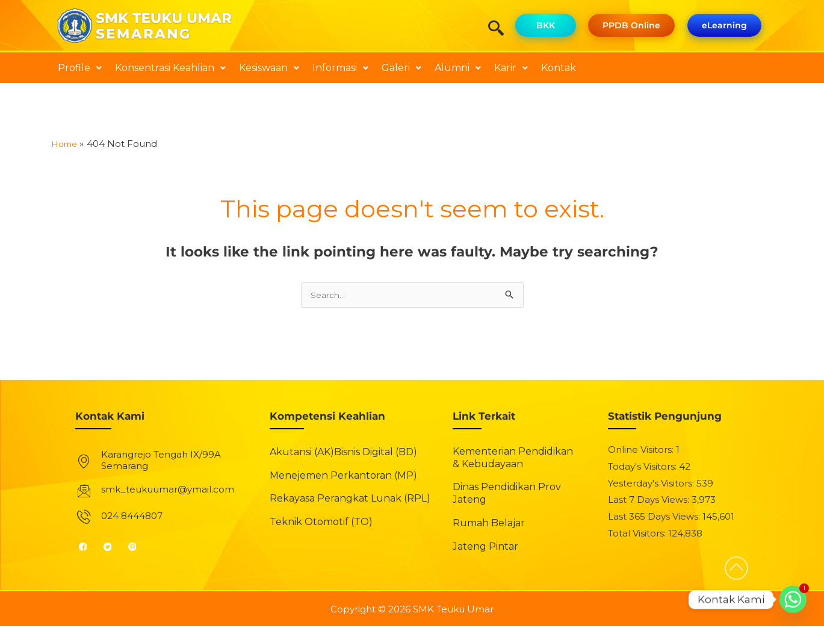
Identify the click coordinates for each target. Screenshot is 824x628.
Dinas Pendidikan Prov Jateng (507, 495)
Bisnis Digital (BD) (375, 453)
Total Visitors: (638, 535)
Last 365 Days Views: (655, 518)
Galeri (401, 67)
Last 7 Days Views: (650, 501)
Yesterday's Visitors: (652, 484)
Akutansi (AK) (302, 453)
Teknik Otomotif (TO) (321, 523)
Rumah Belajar (489, 524)
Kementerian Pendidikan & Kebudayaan (513, 459)
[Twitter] (113, 548)
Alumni (458, 67)
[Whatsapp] (793, 599)
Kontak (558, 67)
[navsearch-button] (500, 29)
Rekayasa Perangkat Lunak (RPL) (350, 500)
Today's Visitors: (643, 468)
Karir (511, 67)
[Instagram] (137, 548)
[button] (79, 68)
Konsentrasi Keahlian (170, 67)
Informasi (340, 67)
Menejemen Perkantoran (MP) (343, 476)
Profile (80, 67)
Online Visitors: (642, 451)
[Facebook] (88, 548)
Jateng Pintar (485, 548)
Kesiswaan (269, 67)
